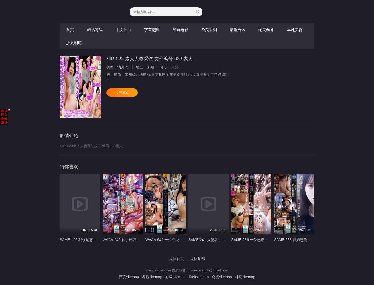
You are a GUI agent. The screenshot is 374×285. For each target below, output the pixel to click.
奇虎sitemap (222, 277)
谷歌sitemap (152, 277)
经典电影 (180, 30)
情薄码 (122, 67)
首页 (70, 30)
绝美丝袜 (266, 30)
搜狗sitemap (199, 277)
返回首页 (176, 259)
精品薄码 (95, 30)
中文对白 (123, 30)
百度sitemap (129, 277)
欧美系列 (209, 30)
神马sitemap (245, 277)
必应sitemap (175, 277)
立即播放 (122, 92)
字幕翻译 (152, 30)
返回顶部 (197, 259)
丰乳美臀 (295, 30)
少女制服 (74, 43)
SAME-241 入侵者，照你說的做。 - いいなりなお (228, 240)
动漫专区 (237, 30)
